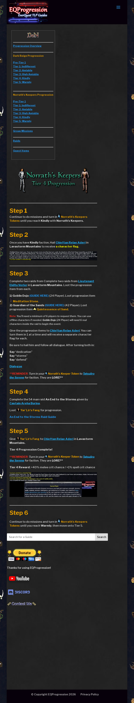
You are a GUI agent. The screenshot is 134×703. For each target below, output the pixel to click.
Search (101, 537)
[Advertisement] (61, 641)
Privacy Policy (90, 694)
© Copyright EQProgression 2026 (53, 694)
